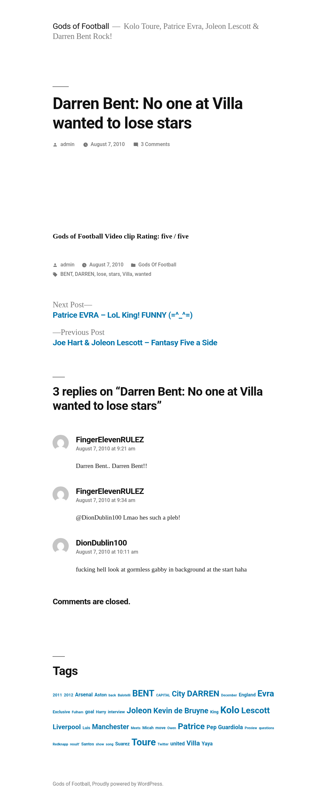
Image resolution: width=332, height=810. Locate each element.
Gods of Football (81, 26)
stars (114, 274)
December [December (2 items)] (229, 695)
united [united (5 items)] (177, 744)
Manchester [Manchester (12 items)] (110, 727)
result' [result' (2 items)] (74, 744)
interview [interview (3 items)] (116, 711)
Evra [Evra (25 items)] (265, 693)
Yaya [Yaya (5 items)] (207, 744)
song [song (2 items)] (109, 744)
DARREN (84, 274)
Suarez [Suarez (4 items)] (122, 744)
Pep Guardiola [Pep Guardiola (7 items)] (225, 727)
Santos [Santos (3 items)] (87, 744)
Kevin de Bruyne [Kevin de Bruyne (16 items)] (180, 710)
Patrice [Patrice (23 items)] (191, 726)
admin (67, 144)
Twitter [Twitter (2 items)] (163, 744)
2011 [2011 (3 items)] (57, 695)
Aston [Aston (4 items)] (100, 695)
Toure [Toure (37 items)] (144, 742)
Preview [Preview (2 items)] (251, 728)
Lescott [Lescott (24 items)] (255, 710)
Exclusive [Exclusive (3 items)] (61, 711)
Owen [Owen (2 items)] (171, 728)
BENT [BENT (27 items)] (143, 693)
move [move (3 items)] (160, 727)
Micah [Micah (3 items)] (148, 727)
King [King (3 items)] (214, 711)
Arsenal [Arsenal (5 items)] (84, 695)
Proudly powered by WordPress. (127, 784)
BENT (66, 274)
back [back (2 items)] (112, 695)
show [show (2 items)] (100, 744)
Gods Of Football (157, 265)
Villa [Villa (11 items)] (193, 743)
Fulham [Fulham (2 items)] (77, 712)
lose (101, 274)
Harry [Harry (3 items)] (101, 711)
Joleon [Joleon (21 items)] (139, 710)
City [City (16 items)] (178, 693)
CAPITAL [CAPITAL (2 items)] (163, 695)
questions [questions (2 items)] (266, 728)
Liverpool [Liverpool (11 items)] (67, 727)
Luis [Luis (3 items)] (86, 727)
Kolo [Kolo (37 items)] (229, 710)
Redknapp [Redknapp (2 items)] (60, 744)
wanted (143, 274)
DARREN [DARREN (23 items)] (203, 693)
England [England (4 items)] (247, 695)
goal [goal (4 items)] (89, 712)
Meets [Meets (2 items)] (136, 728)
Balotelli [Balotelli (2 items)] (124, 695)
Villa (127, 274)
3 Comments (155, 144)
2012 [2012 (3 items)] (68, 695)
